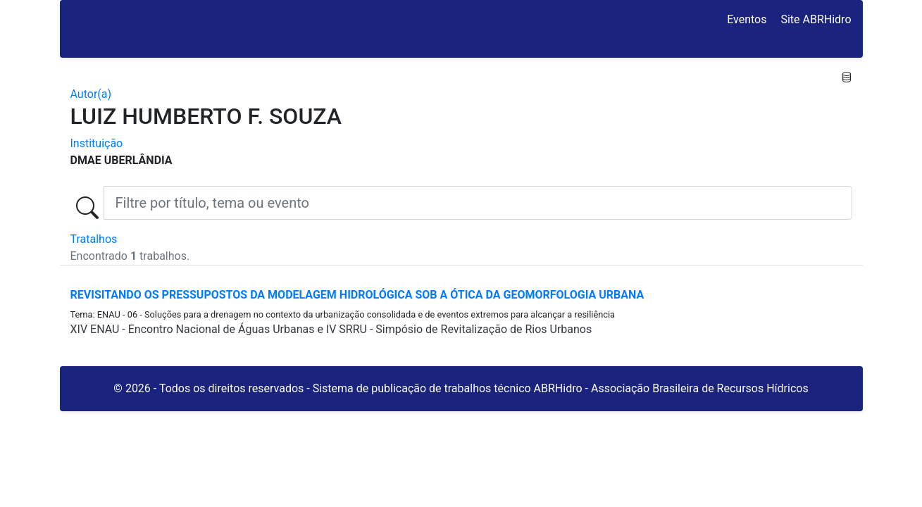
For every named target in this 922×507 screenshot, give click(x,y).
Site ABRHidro (815, 19)
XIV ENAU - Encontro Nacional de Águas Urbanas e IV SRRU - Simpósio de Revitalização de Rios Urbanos (331, 329)
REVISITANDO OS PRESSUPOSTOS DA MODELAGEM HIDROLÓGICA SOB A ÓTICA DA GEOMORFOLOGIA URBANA (357, 294)
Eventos (746, 19)
